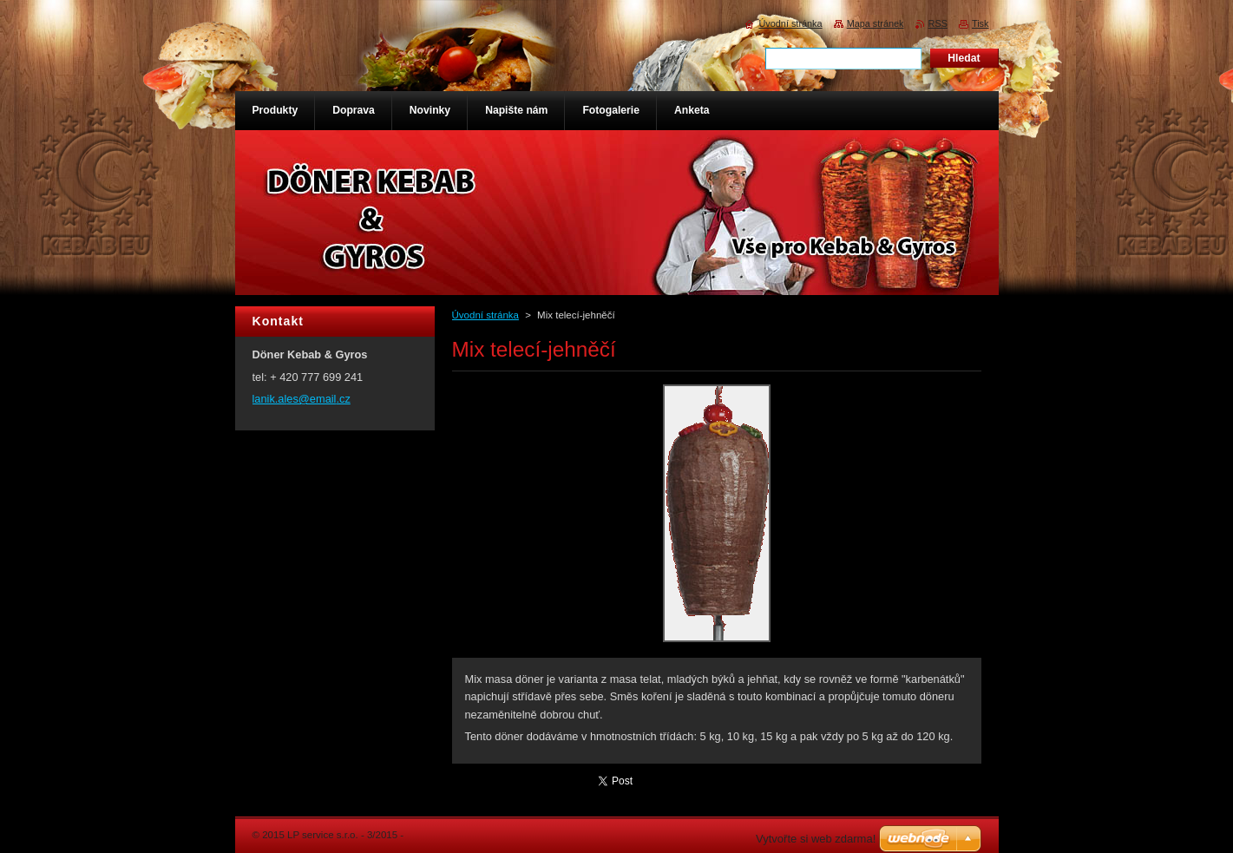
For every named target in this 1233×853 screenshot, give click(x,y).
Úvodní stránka (485, 315)
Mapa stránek (875, 23)
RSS (938, 23)
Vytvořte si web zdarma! (816, 838)
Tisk (980, 23)
